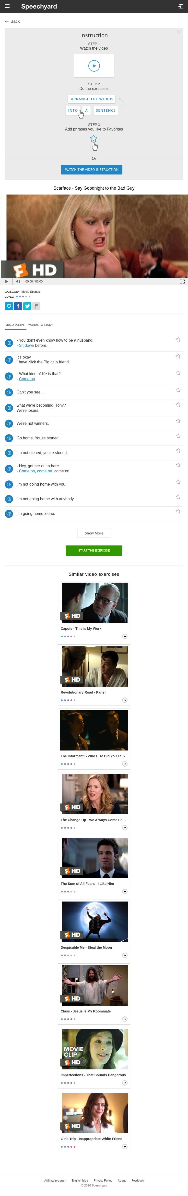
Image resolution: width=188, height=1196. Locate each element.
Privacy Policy (103, 1180)
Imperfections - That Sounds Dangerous (93, 1075)
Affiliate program (55, 1180)
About (122, 1180)
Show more (94, 533)
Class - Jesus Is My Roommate (86, 1011)
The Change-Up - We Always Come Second (94, 820)
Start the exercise (94, 550)
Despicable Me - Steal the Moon (86, 947)
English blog (80, 1180)
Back (15, 21)
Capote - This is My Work (81, 629)
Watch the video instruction (92, 169)
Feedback (137, 1180)
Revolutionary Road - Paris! (83, 692)
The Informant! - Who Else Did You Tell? (93, 756)
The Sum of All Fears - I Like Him (87, 884)
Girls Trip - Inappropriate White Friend (91, 1139)
